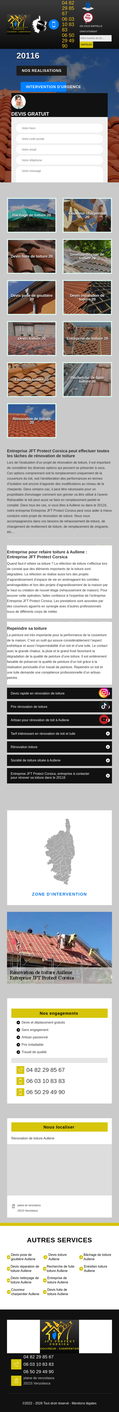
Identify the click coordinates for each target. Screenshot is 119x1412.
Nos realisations (42, 71)
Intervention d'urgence (46, 87)
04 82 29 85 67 (68, 8)
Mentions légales (84, 1403)
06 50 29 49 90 (68, 41)
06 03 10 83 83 (68, 24)
